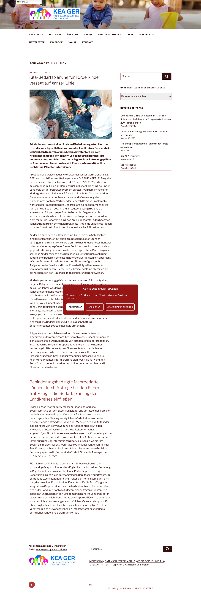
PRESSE (88, 34)
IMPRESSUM (96, 561)
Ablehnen (94, 306)
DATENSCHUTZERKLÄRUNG (120, 561)
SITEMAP (95, 564)
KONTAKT (87, 42)
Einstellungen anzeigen (120, 306)
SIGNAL (72, 42)
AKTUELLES (55, 34)
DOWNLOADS (148, 34)
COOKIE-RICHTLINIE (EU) (150, 561)
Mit (90, 584)
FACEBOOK (56, 42)
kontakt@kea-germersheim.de (51, 549)
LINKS (130, 34)
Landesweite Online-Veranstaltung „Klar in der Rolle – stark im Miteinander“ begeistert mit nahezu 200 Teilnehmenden (145, 119)
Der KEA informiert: (130, 156)
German (22, 2)
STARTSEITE (36, 34)
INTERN (106, 564)
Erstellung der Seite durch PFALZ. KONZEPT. (130, 588)
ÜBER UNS (72, 34)
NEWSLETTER (37, 42)
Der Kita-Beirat (128, 164)
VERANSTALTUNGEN (109, 34)
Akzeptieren (75, 306)
